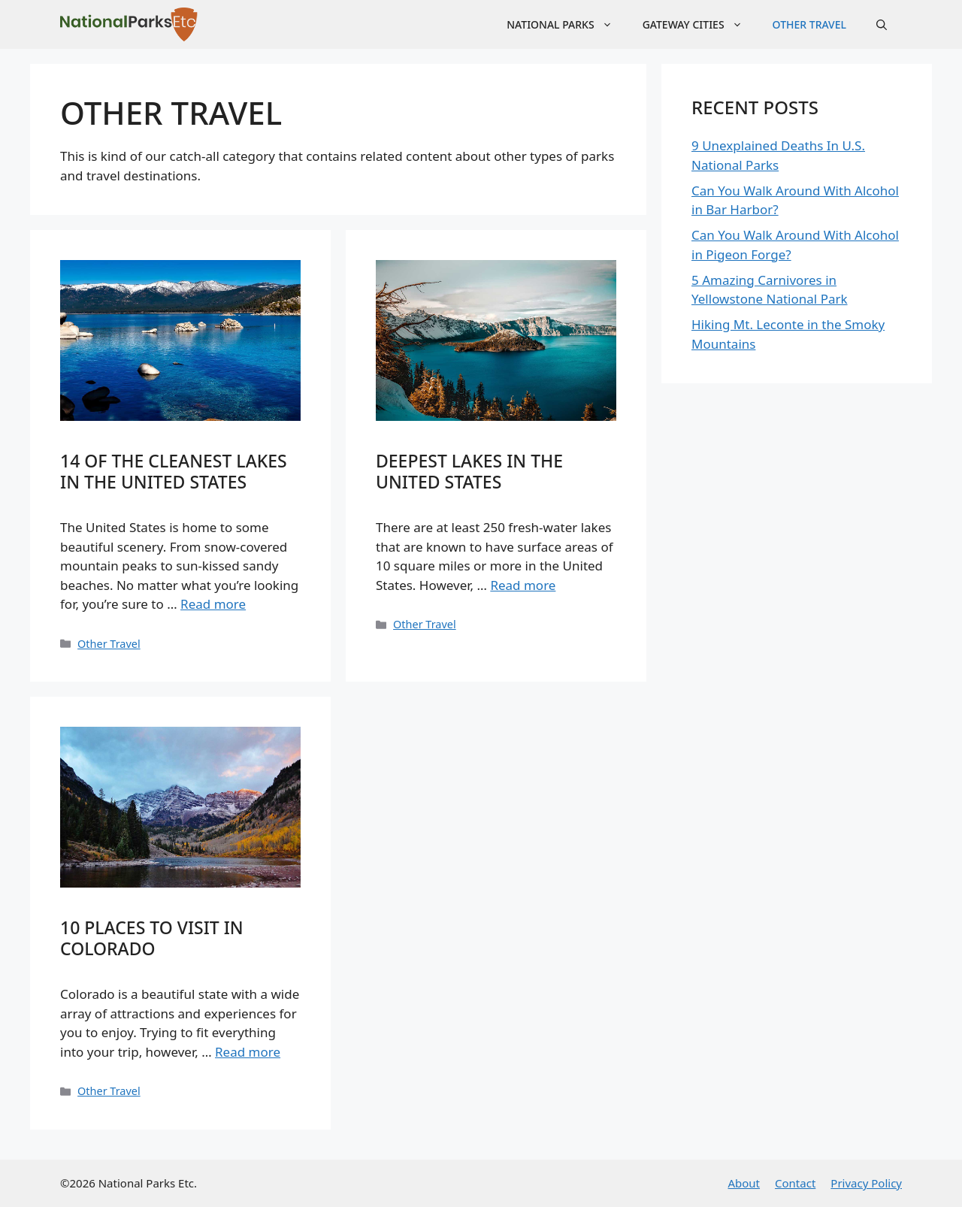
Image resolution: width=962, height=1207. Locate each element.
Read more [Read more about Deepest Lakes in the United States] (522, 585)
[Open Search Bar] (881, 24)
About (744, 1182)
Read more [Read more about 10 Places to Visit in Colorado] (247, 1051)
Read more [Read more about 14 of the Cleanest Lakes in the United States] (213, 604)
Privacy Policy (866, 1182)
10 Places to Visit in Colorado (152, 937)
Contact (795, 1182)
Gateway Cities (700, 24)
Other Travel (809, 24)
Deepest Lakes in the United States (469, 471)
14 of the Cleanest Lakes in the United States (173, 471)
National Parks (567, 24)
